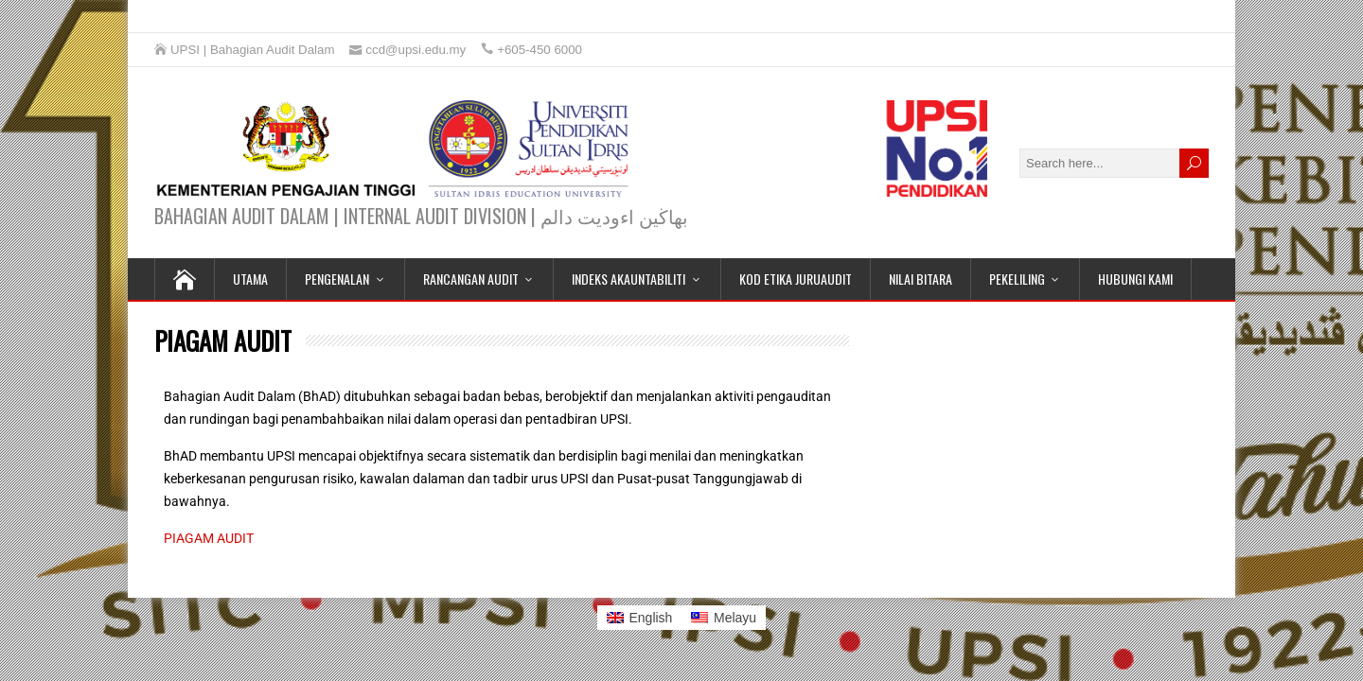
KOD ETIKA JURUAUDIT (795, 278)
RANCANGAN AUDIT (471, 278)
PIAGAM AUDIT (209, 538)
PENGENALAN (337, 278)
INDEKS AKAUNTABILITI (628, 278)
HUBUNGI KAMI (1135, 278)
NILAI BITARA (920, 278)
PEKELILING (1017, 278)
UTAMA (250, 278)
